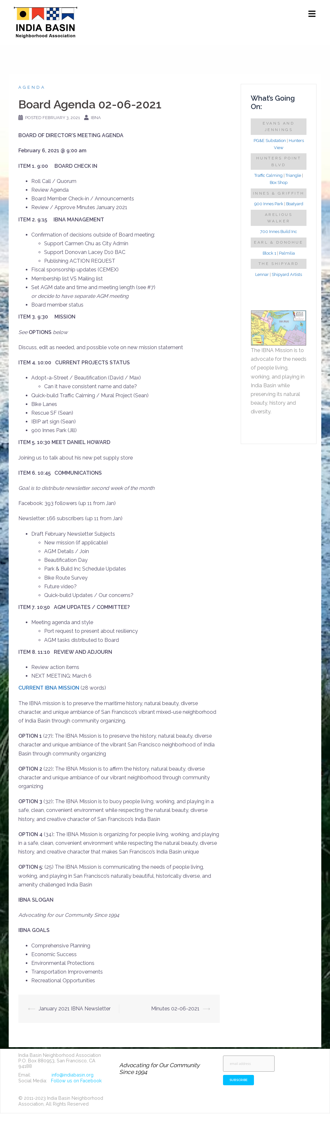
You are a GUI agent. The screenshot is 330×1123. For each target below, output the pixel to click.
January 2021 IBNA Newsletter (75, 1009)
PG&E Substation (270, 140)
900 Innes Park (268, 203)
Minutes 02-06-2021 (175, 1009)
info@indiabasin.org (72, 1074)
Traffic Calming (268, 175)
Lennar (262, 274)
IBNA (96, 117)
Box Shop (278, 182)
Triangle (293, 175)
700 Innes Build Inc (278, 231)
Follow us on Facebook (76, 1080)
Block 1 (269, 253)
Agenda (32, 87)
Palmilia (287, 253)
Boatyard (294, 203)
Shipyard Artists (287, 274)
